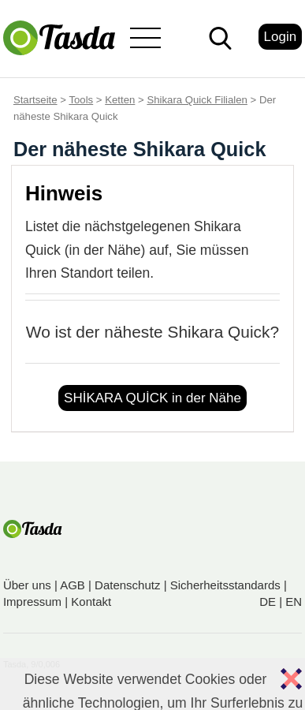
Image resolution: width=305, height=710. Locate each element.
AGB (72, 585)
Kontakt (91, 601)
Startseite (35, 100)
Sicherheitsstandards (225, 585)
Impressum (32, 601)
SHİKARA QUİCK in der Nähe (152, 397)
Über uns (27, 585)
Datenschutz (127, 585)
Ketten (120, 100)
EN (293, 601)
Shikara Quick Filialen (197, 100)
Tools (81, 100)
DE (267, 601)
